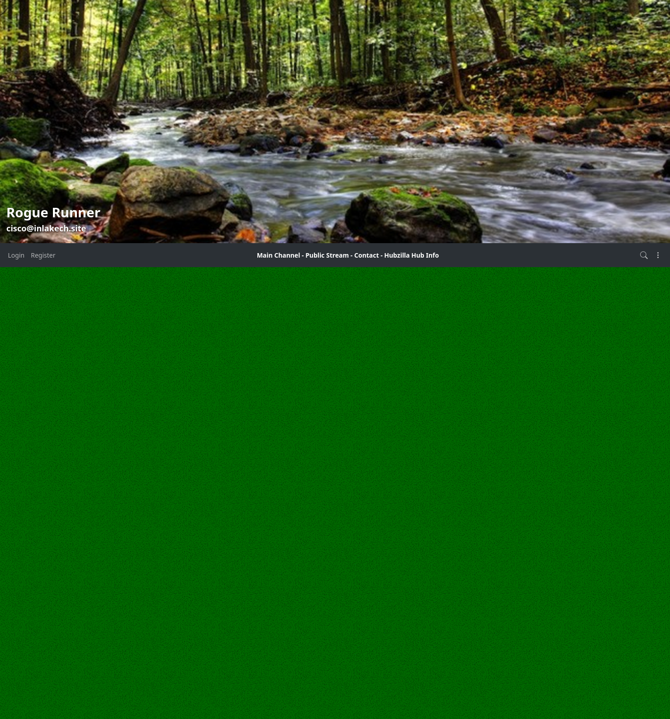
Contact (366, 255)
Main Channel (278, 255)
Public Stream (327, 255)
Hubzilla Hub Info (411, 255)
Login (16, 255)
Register (43, 255)
